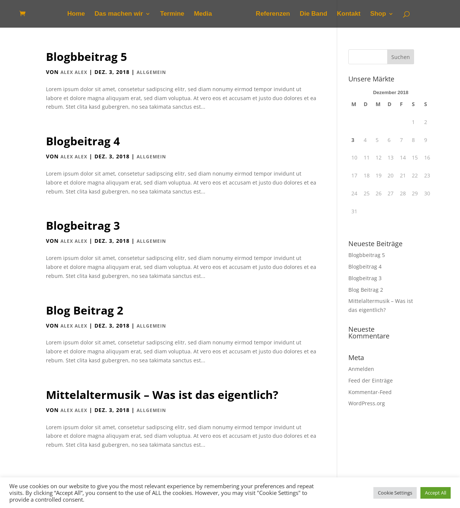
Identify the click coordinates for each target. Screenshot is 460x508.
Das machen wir (118, 14)
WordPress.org (366, 403)
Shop (378, 14)
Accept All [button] (435, 492)
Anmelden (361, 368)
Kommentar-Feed (370, 392)
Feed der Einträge (370, 380)
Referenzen (273, 14)
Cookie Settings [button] (395, 492)
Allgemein (151, 72)
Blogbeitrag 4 (83, 141)
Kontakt (348, 14)
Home (76, 14)
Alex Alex (73, 72)
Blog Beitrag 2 (84, 310)
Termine (172, 14)
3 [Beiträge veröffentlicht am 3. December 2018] (352, 139)
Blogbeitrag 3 (83, 225)
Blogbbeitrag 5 (86, 56)
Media (203, 14)
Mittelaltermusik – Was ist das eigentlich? (162, 394)
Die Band (313, 14)
